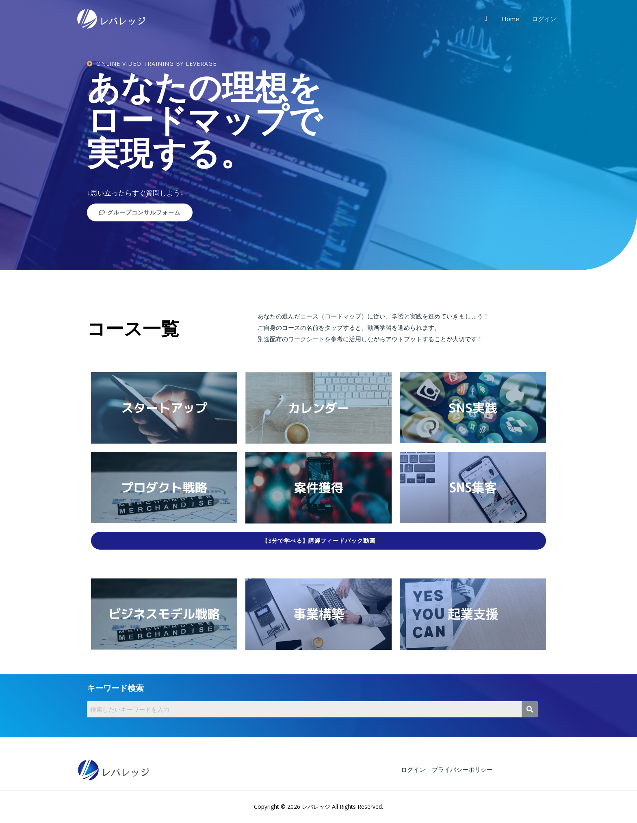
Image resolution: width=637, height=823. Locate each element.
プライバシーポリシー (461, 769)
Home (511, 19)
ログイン (544, 19)
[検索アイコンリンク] (486, 18)
